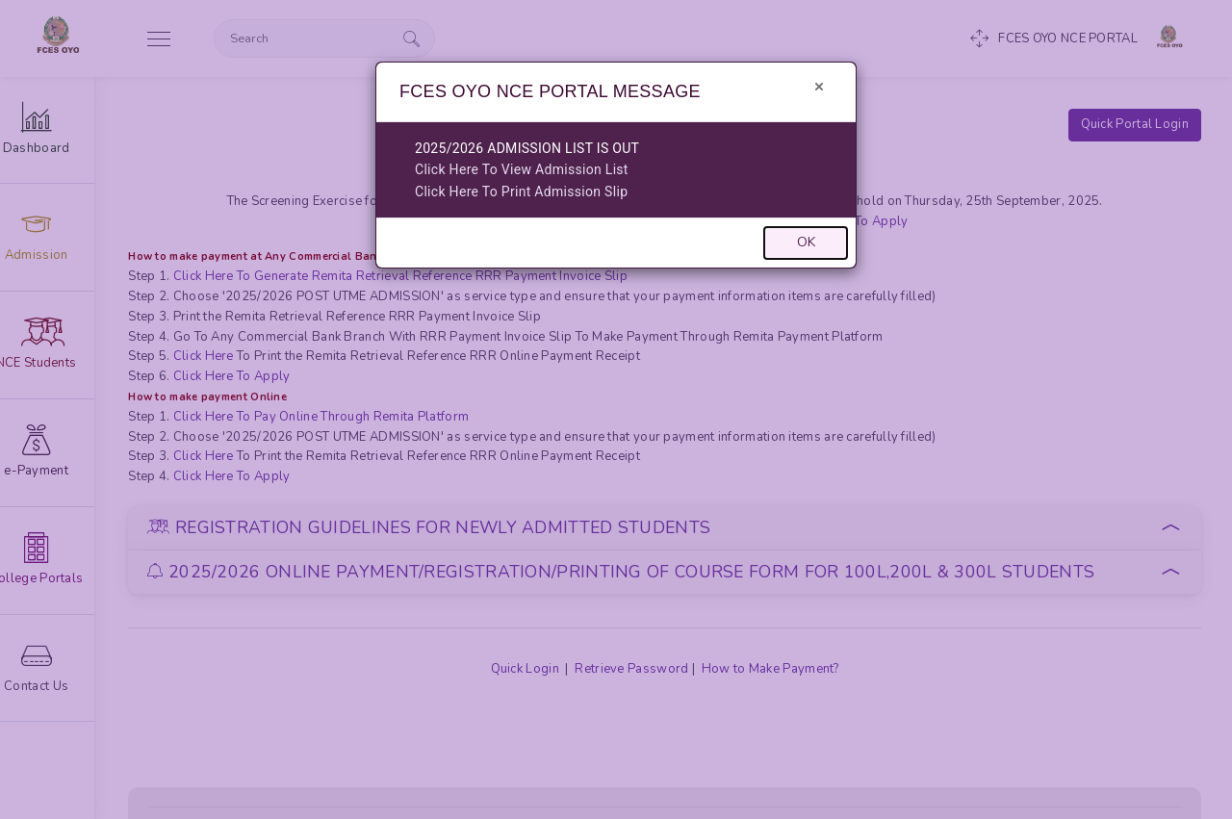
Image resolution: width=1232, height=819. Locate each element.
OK (806, 242)
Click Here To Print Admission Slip (521, 191)
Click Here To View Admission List (522, 169)
